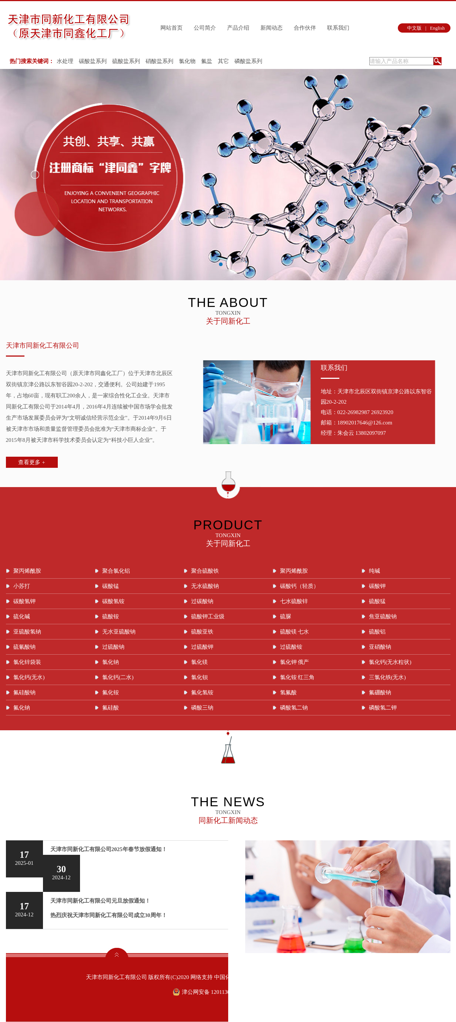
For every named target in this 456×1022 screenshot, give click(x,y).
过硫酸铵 (291, 647)
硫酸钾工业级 (207, 616)
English (437, 28)
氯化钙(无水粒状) (390, 662)
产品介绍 (238, 28)
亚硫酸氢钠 (27, 632)
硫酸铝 (377, 632)
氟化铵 (110, 692)
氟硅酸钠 (24, 692)
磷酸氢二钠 (294, 708)
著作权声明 (304, 977)
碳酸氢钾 (24, 601)
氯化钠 (110, 662)
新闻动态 (271, 28)
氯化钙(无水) (29, 677)
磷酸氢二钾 (383, 708)
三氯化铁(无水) (387, 677)
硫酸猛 (377, 601)
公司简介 (205, 28)
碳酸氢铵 (113, 601)
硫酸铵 (110, 616)
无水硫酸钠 (205, 586)
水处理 (65, 61)
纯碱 (374, 571)
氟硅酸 (110, 708)
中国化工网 (228, 977)
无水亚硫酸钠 (119, 632)
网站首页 (171, 28)
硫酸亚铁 (202, 632)
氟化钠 (21, 708)
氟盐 (206, 61)
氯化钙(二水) (118, 677)
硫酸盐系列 (126, 61)
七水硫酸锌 (294, 601)
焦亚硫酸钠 (383, 616)
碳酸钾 (377, 586)
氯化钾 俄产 (294, 662)
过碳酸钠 (202, 601)
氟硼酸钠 (380, 692)
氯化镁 (199, 662)
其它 (223, 61)
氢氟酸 (288, 692)
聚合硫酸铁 (205, 571)
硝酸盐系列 (159, 61)
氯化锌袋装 (27, 662)
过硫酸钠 (113, 647)
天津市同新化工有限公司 (42, 345)
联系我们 (338, 28)
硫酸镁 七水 (294, 632)
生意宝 (280, 977)
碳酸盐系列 (93, 61)
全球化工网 (257, 977)
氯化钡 (199, 677)
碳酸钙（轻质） (299, 586)
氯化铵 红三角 (297, 677)
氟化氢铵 (202, 692)
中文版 (414, 28)
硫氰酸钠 (24, 647)
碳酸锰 (110, 586)
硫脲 (285, 616)
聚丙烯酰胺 (27, 571)
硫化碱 (21, 616)
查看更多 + (31, 462)
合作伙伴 (305, 28)
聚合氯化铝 (116, 571)
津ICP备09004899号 (345, 977)
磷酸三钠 (202, 708)
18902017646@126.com (364, 423)
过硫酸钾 (202, 647)
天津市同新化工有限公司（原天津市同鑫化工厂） (67, 373)
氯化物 (187, 61)
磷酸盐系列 (248, 61)
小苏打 (21, 586)
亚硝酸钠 (380, 647)
